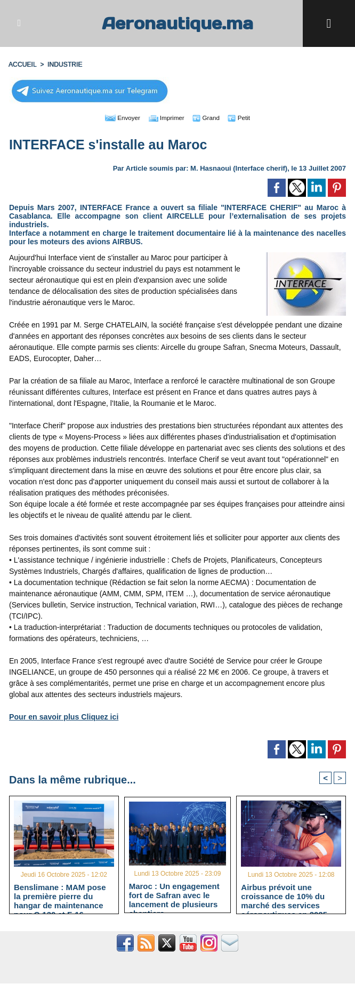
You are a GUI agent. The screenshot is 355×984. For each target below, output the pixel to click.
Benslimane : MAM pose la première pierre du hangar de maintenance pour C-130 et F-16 (60, 896)
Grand (210, 117)
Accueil (22, 64)
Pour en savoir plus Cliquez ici (63, 717)
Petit (246, 117)
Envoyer (116, 117)
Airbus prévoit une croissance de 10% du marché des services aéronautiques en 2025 (284, 896)
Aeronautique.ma (177, 23)
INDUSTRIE (64, 64)
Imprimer (165, 117)
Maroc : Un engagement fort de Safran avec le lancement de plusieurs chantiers (174, 895)
